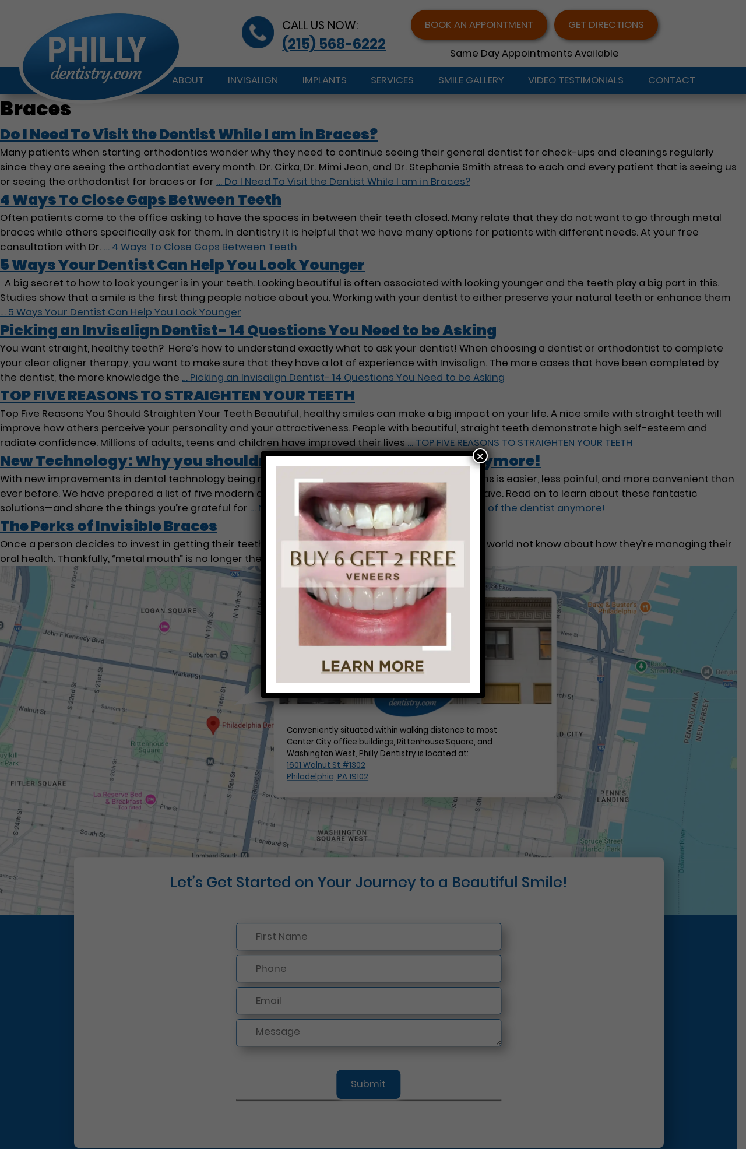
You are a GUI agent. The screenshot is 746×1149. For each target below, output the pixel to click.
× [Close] (480, 455)
